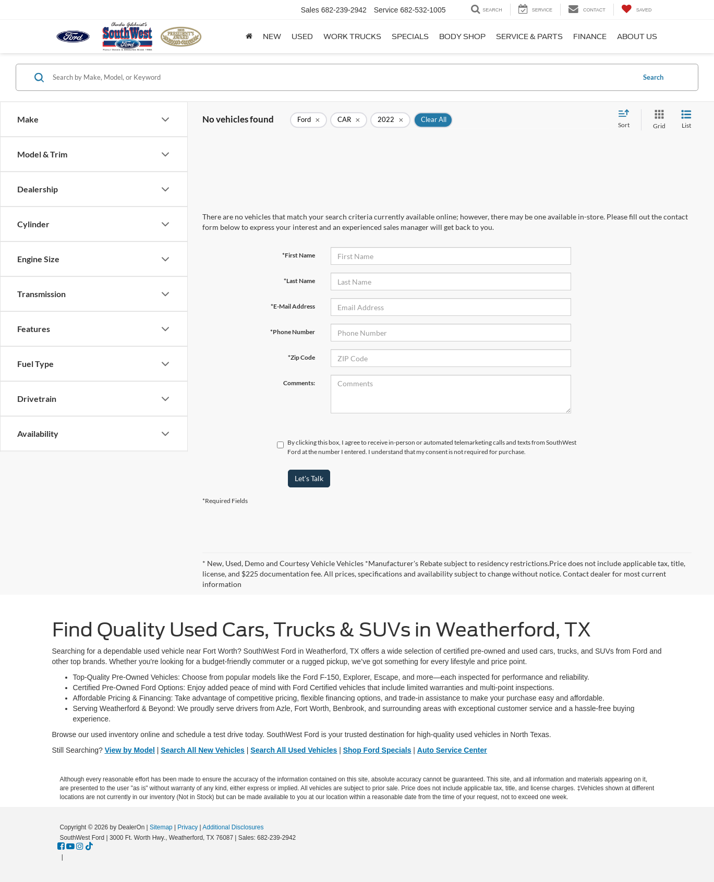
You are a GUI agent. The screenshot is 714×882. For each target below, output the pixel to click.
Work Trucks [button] (352, 36)
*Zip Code (301, 357)
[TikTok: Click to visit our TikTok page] (89, 846)
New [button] (272, 36)
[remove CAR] (348, 120)
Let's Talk (309, 478)
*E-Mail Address (293, 306)
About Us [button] (637, 36)
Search (653, 77)
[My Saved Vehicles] (636, 10)
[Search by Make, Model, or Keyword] (342, 77)
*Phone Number (292, 332)
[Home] (249, 36)
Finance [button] (590, 36)
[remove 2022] (390, 120)
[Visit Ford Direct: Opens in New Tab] (68, 857)
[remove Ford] (308, 120)
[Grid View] (657, 119)
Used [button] (302, 36)
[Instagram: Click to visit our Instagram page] (79, 846)
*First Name (298, 255)
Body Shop (462, 36)
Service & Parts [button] (529, 36)
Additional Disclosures (232, 827)
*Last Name (299, 281)
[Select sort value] (627, 119)
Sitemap (161, 827)
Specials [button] (410, 36)
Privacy (187, 827)
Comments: (299, 383)
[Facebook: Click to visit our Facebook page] (61, 846)
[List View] (686, 119)
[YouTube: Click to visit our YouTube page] (70, 846)
